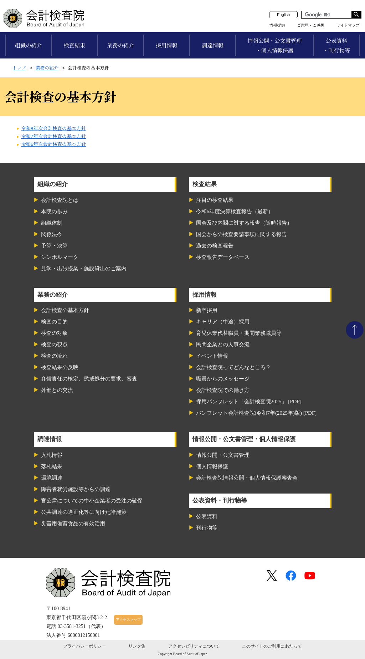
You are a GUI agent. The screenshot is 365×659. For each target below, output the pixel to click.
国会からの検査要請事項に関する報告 (241, 234)
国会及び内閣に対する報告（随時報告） (244, 223)
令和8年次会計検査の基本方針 (53, 128)
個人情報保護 (212, 466)
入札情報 (51, 455)
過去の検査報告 (214, 246)
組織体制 (51, 223)
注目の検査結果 (214, 200)
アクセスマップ (128, 620)
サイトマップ (348, 25)
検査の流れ (54, 356)
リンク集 (136, 646)
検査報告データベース (223, 257)
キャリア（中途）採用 (223, 322)
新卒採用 (206, 310)
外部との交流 (57, 390)
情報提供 (277, 25)
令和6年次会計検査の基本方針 (53, 144)
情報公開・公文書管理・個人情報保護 (274, 45)
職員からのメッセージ (223, 379)
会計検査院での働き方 (223, 390)
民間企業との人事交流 (223, 344)
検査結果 (75, 45)
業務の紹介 (120, 45)
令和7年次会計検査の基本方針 (53, 136)
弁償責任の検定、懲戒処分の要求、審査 (89, 379)
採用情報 (167, 45)
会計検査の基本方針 (65, 310)
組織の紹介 (28, 45)
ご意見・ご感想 (310, 25)
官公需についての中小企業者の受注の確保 (92, 501)
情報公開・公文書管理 (223, 455)
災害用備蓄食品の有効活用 (73, 523)
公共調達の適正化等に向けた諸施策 (84, 512)
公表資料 (206, 516)
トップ (19, 68)
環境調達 (51, 478)
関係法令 (51, 234)
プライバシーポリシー (84, 646)
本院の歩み (54, 211)
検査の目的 (54, 322)
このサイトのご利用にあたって (272, 646)
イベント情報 (212, 356)
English (283, 14)
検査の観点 (54, 344)
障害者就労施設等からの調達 (75, 489)
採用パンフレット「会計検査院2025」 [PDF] (249, 401)
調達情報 (212, 45)
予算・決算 (54, 246)
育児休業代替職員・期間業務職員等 (239, 333)
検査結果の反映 (59, 367)
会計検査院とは (59, 200)
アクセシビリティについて (194, 646)
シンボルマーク (59, 257)
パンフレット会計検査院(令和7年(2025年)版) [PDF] (256, 413)
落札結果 (51, 466)
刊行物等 (206, 528)
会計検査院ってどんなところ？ (233, 367)
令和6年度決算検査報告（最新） (235, 211)
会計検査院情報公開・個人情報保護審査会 (247, 478)
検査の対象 (54, 333)
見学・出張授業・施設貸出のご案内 (84, 268)
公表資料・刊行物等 (336, 45)
